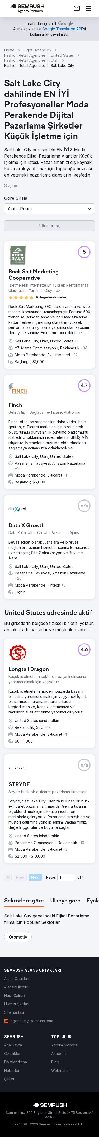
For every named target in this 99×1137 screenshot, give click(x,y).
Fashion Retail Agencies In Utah (31, 60)
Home (9, 50)
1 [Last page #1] (82, 877)
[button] (49, 208)
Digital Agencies (37, 50)
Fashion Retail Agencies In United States (39, 55)
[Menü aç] (88, 8)
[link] (77, 8)
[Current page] (66, 877)
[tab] (24, 901)
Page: (51, 877)
